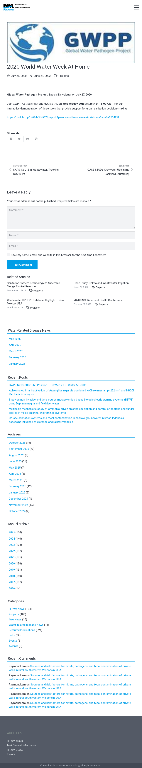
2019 (12, 569)
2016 (12, 588)
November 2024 (18, 505)
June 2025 (15, 461)
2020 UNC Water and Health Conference (98, 300)
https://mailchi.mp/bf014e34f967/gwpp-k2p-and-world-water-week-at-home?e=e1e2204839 (63, 117)
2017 (12, 582)
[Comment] (71, 217)
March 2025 (16, 351)
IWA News (15, 619)
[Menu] (136, 7)
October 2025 (17, 442)
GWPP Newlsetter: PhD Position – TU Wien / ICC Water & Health (47, 385)
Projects (64, 76)
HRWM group (15, 741)
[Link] (16, 7)
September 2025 (19, 449)
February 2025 (17, 357)
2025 (12, 532)
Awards (13, 646)
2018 (12, 576)
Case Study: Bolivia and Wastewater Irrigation (101, 283)
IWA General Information (22, 745)
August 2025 (16, 455)
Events (13, 640)
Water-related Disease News (26, 625)
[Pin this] (36, 139)
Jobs (12, 635)
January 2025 (17, 363)
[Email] (71, 246)
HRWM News (17, 609)
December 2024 (18, 498)
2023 (12, 544)
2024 (12, 538)
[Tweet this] (19, 139)
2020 (12, 563)
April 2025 (15, 345)
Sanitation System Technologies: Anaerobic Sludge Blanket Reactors (33, 284)
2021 (12, 557)
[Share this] (11, 139)
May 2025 (15, 339)
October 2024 (17, 511)
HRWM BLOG (15, 749)
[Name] (71, 235)
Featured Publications (22, 630)
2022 (12, 551)
